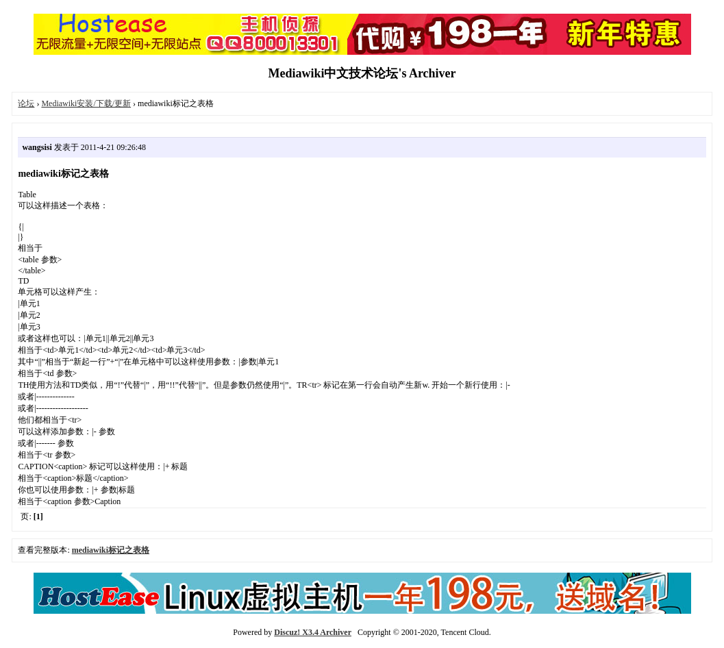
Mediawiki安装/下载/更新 (86, 103)
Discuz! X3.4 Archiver (312, 632)
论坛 (26, 103)
